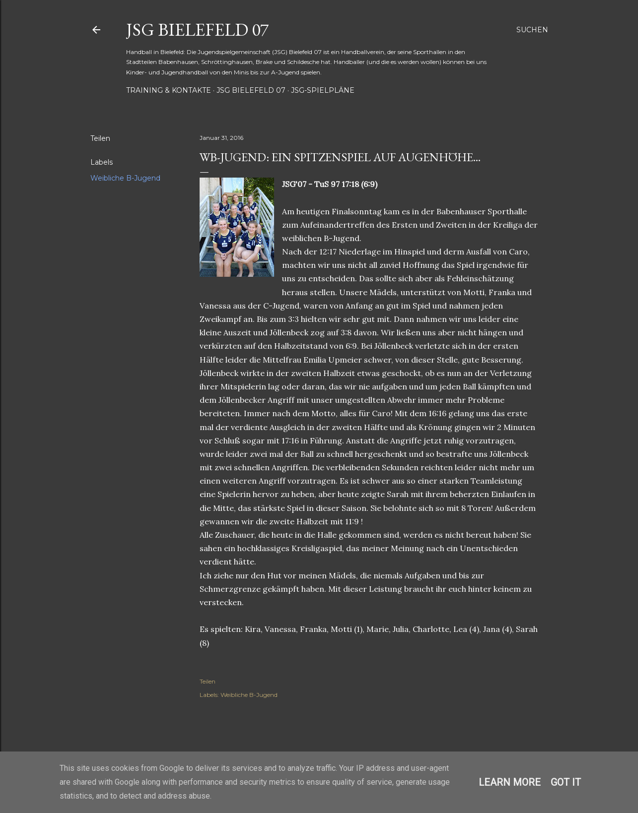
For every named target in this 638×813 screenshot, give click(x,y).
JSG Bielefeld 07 (197, 29)
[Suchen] (532, 30)
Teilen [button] (100, 138)
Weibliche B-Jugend (125, 178)
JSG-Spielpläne (322, 90)
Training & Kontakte (168, 90)
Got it (566, 782)
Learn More (510, 782)
